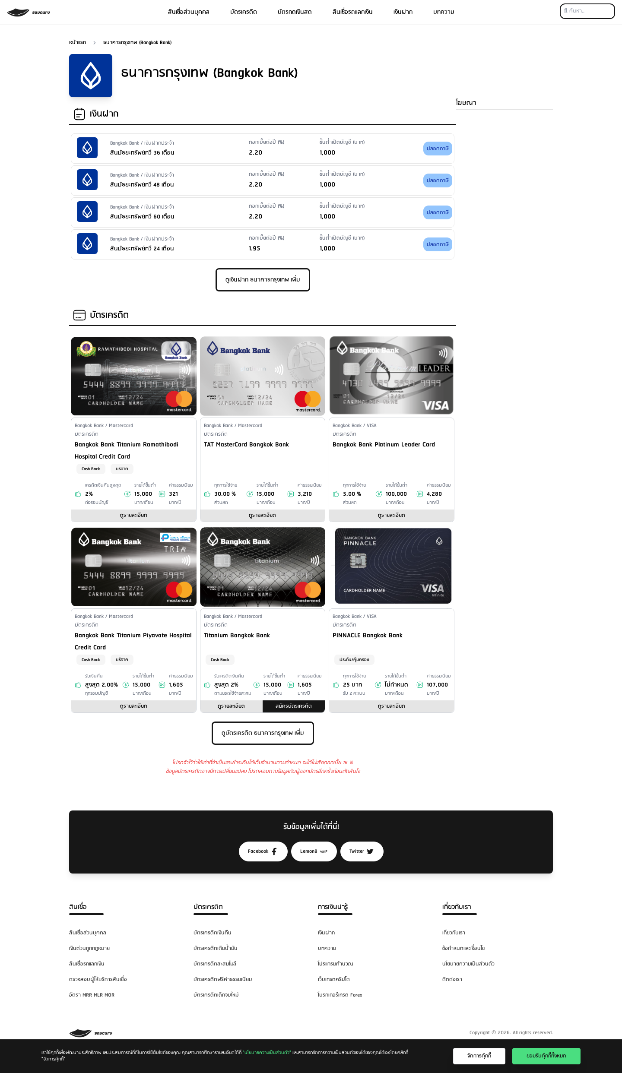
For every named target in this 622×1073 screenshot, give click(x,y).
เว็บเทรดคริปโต (334, 979)
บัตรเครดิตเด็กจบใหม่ (216, 995)
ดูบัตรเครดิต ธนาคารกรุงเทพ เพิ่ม (263, 733)
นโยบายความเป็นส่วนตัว (468, 964)
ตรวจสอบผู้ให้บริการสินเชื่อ (98, 979)
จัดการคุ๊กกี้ (479, 1055)
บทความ (443, 12)
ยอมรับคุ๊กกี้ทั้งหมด (546, 1055)
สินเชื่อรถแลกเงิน (353, 12)
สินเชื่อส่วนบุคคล (188, 12)
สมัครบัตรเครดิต (294, 706)
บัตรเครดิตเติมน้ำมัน (216, 948)
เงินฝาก (403, 12)
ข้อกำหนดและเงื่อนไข (463, 948)
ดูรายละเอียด (133, 515)
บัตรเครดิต (243, 12)
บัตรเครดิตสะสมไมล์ (215, 964)
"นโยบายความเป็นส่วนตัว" (267, 1053)
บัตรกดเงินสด (295, 12)
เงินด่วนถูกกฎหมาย (89, 948)
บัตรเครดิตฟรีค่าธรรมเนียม (223, 979)
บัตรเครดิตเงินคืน (213, 932)
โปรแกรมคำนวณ (335, 964)
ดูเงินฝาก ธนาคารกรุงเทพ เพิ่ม (262, 280)
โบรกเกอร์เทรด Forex (340, 995)
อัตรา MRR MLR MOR (91, 995)
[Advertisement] (504, 253)
